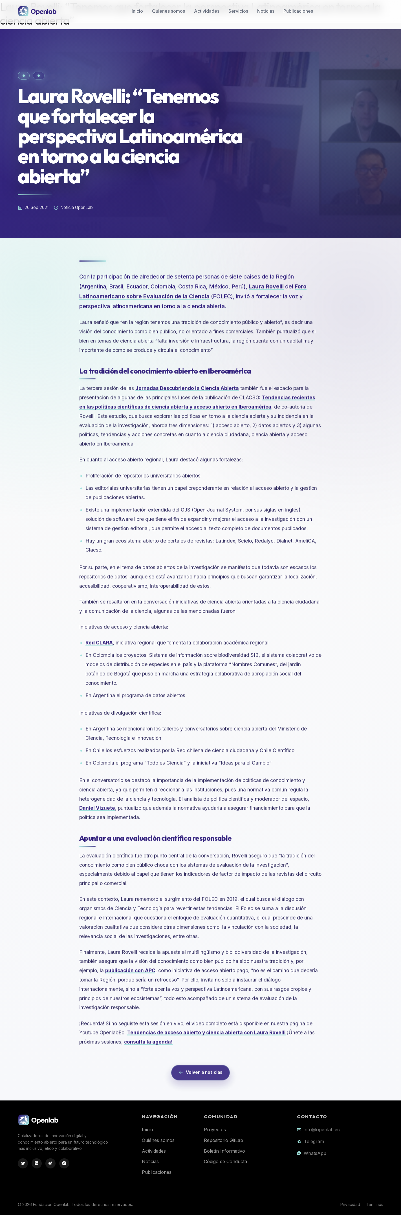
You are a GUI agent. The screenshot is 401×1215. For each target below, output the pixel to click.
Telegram (314, 1141)
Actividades (206, 11)
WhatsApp (315, 1153)
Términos (374, 1204)
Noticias (265, 11)
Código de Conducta (225, 1161)
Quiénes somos (168, 11)
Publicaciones (298, 11)
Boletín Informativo (224, 1151)
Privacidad (350, 1204)
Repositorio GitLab (223, 1140)
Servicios (238, 11)
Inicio (137, 11)
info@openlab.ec (322, 1129)
